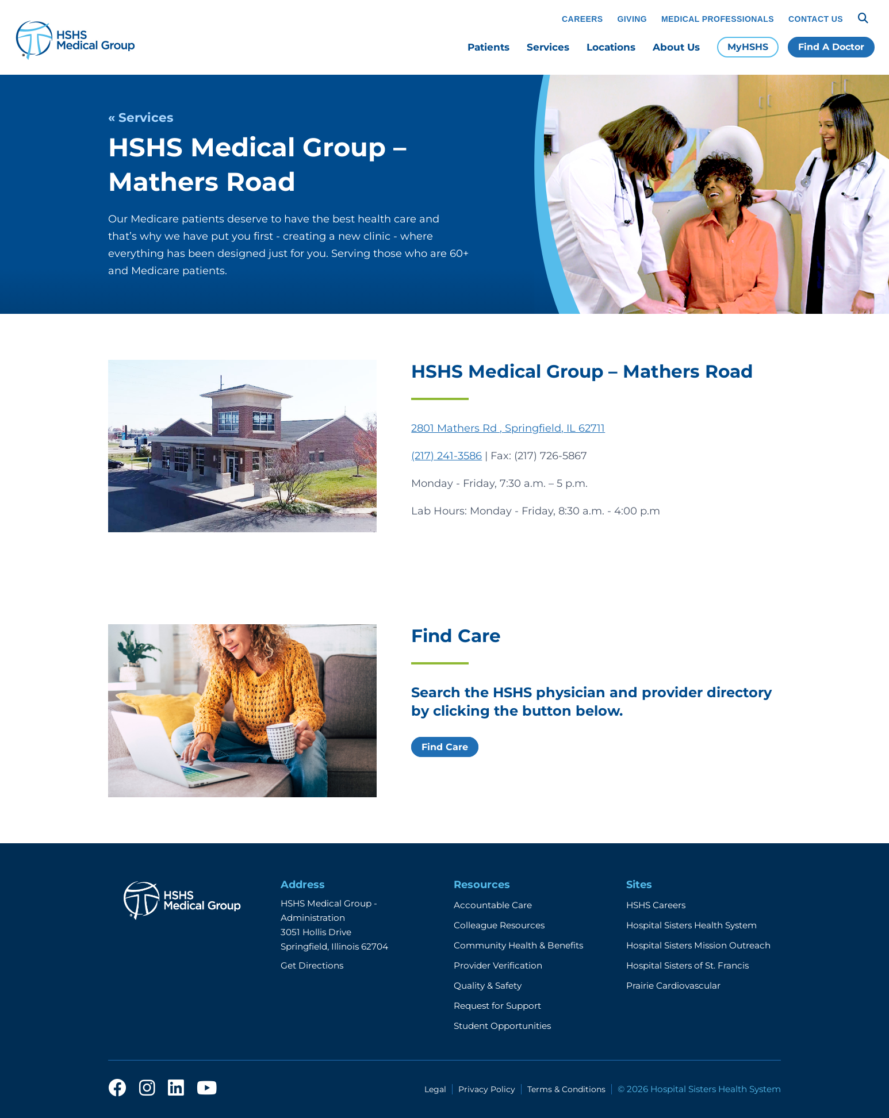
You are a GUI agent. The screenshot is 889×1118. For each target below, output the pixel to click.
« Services (140, 117)
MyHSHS (747, 46)
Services (548, 47)
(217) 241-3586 (446, 455)
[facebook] (117, 1088)
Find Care (444, 747)
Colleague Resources (499, 925)
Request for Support (497, 1005)
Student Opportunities (502, 1025)
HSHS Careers (655, 905)
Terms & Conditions (566, 1089)
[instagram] (147, 1088)
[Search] (863, 18)
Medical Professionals (717, 19)
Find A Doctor (831, 46)
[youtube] (207, 1088)
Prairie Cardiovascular (673, 985)
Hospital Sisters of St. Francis (687, 965)
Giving (632, 19)
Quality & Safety (488, 985)
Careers (582, 19)
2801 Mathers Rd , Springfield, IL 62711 (508, 428)
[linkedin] (176, 1088)
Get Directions (312, 965)
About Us (676, 47)
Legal (435, 1089)
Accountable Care (493, 905)
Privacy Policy (486, 1089)
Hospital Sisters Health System (691, 925)
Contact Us (815, 19)
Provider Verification (498, 965)
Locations (611, 47)
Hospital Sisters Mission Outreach (698, 945)
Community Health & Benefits (518, 945)
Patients (488, 47)
